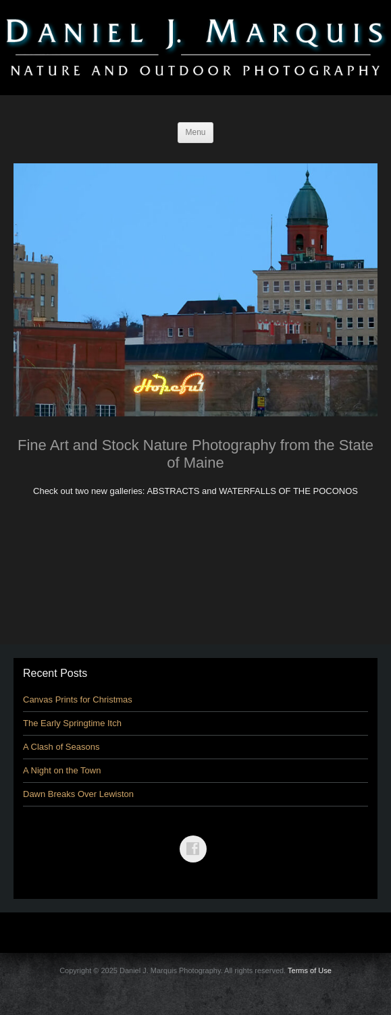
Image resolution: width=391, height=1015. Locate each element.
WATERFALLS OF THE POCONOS (288, 491)
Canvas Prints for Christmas (77, 699)
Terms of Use (310, 970)
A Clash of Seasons (61, 747)
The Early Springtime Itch (72, 723)
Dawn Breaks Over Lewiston (78, 794)
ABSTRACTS (173, 491)
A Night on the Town (62, 770)
